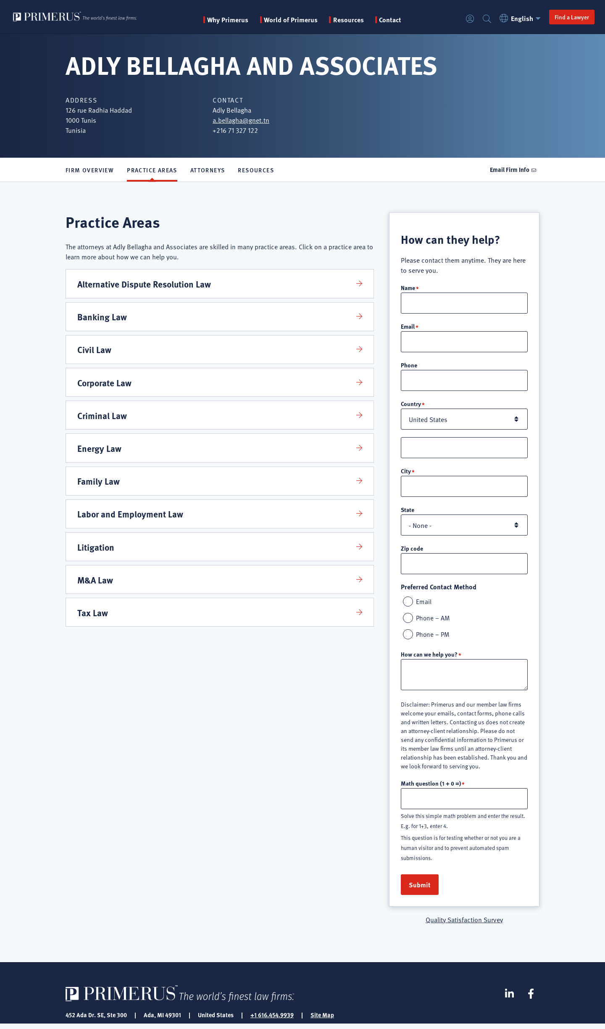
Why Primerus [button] (240, 19)
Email (408, 328)
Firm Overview (90, 170)
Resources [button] (360, 19)
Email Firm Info (508, 170)
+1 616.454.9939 (272, 1020)
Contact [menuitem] (403, 19)
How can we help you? (429, 658)
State (407, 513)
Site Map (322, 1020)
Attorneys (207, 170)
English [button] (517, 18)
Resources (256, 170)
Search (482, 19)
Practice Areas (152, 170)
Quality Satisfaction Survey (464, 924)
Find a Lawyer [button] (567, 17)
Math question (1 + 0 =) (431, 788)
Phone (409, 367)
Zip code (412, 551)
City (406, 474)
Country (411, 406)
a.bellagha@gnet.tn (241, 119)
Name (408, 289)
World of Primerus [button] (303, 19)
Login (465, 19)
